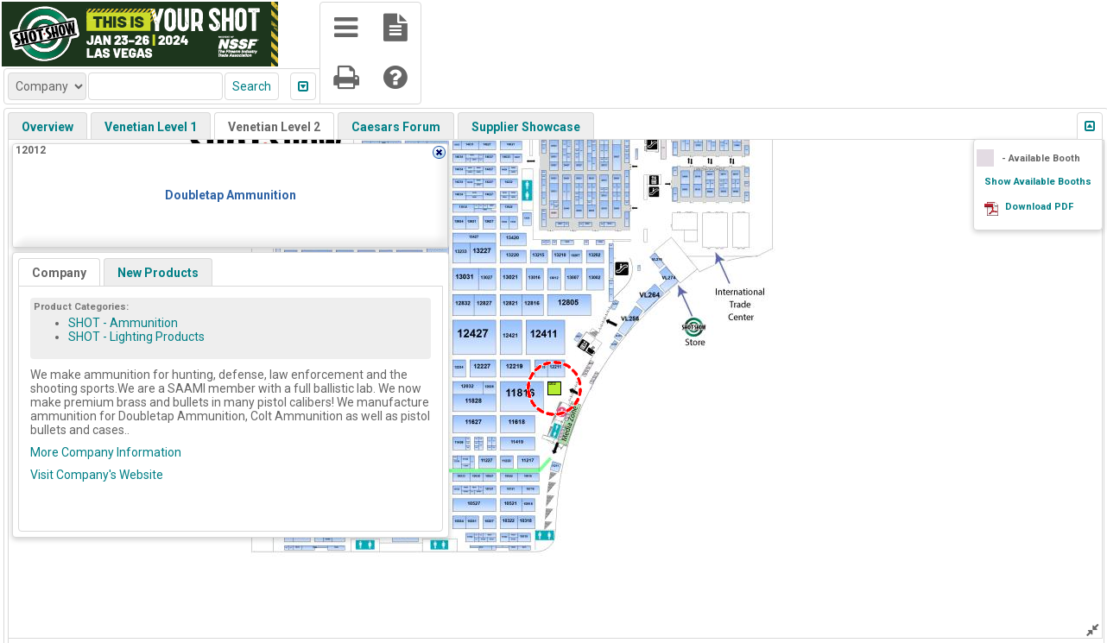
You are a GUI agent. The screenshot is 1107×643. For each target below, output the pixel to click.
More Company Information (105, 452)
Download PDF (1039, 206)
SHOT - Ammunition (123, 323)
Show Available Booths (1037, 181)
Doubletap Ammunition (230, 195)
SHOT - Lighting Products (136, 337)
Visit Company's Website (96, 475)
